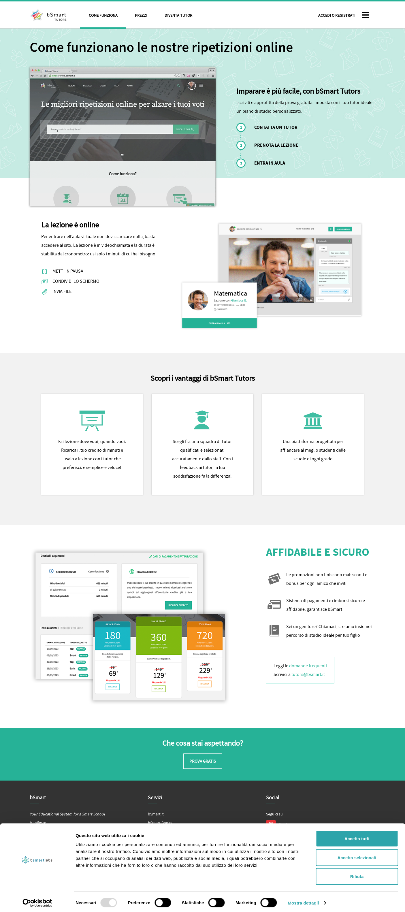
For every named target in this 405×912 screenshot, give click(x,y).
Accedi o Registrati (336, 15)
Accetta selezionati (356, 855)
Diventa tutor (178, 15)
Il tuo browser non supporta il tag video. (123, 136)
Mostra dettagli (303, 900)
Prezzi (141, 15)
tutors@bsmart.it (308, 674)
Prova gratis (203, 761)
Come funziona (103, 15)
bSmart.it (156, 814)
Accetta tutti (357, 836)
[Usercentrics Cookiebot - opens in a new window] (37, 900)
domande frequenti (308, 666)
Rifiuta (357, 874)
